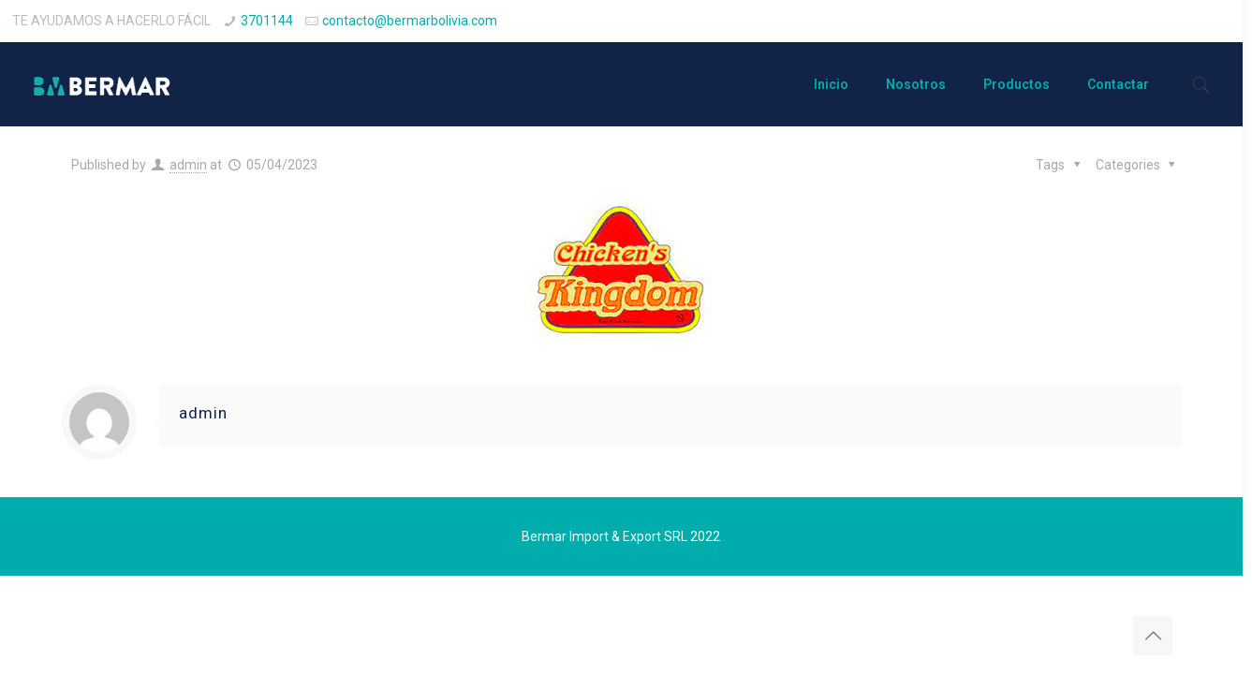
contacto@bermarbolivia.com (409, 20)
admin (188, 164)
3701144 (267, 20)
